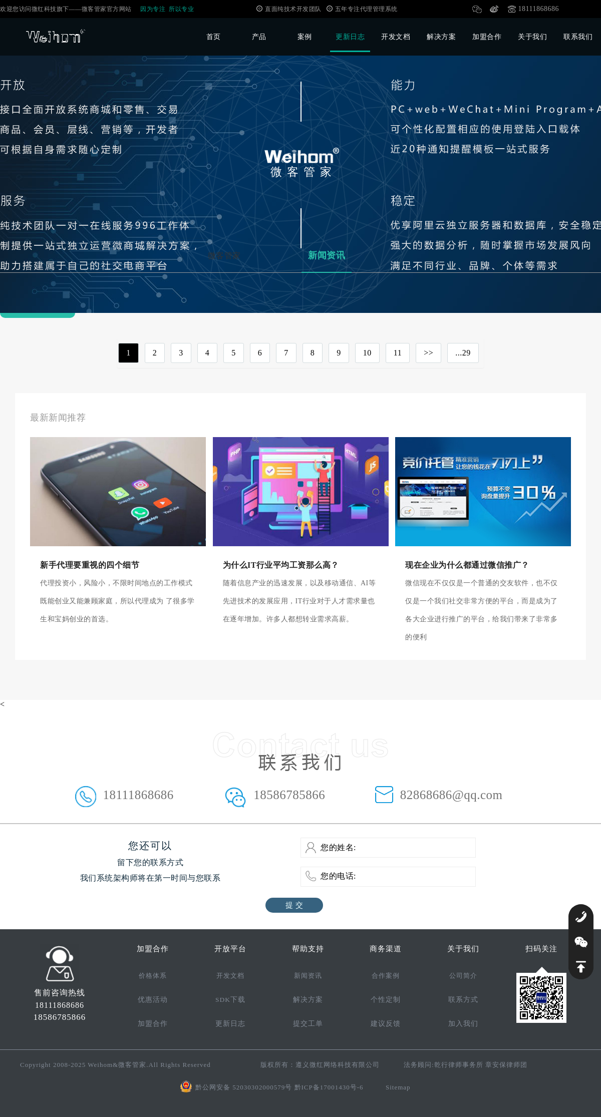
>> (428, 352)
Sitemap (398, 1087)
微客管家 (224, 255)
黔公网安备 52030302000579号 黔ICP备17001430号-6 (279, 1087)
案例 (304, 37)
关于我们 (532, 37)
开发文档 (395, 37)
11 (398, 352)
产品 (259, 37)
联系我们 (577, 37)
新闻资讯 (326, 255)
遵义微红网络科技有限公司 (337, 1064)
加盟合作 (486, 37)
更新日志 (350, 37)
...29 (463, 352)
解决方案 (441, 37)
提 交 (294, 905)
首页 (213, 37)
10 (367, 352)
